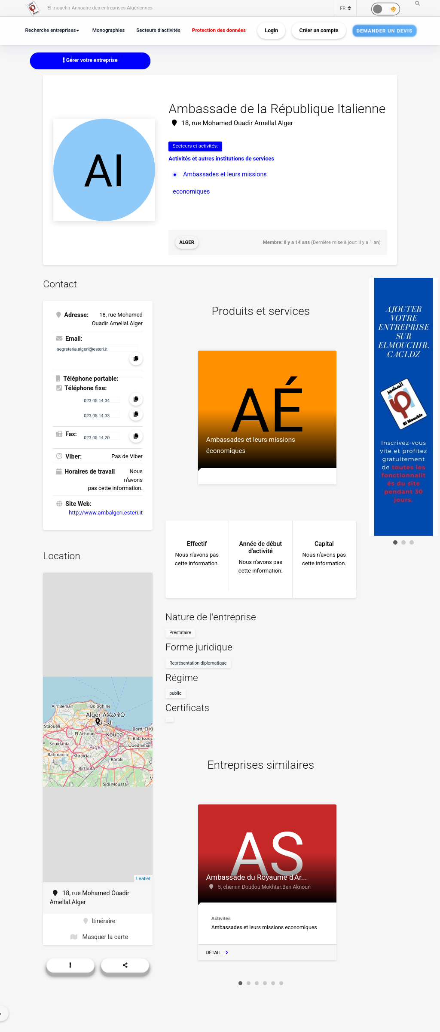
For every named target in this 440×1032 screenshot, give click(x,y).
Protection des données (219, 30)
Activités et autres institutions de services (221, 158)
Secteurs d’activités (158, 30)
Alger (186, 242)
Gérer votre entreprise (90, 60)
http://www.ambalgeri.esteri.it (106, 512)
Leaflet (143, 878)
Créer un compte (319, 31)
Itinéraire (99, 921)
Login (271, 31)
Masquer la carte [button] (99, 936)
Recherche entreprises (50, 30)
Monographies (108, 30)
